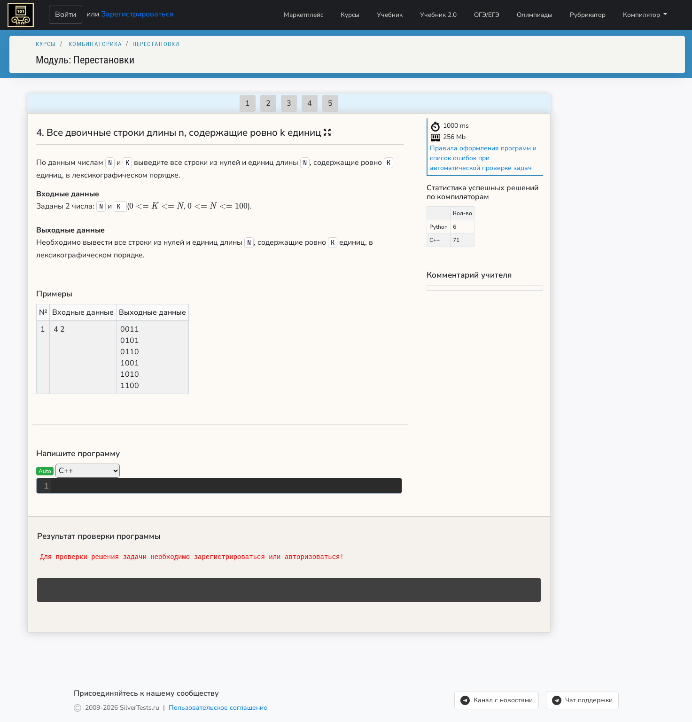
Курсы (350, 14)
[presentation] (156, 206)
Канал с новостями (496, 700)
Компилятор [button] (642, 14)
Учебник (390, 14)
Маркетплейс (303, 14)
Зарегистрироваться (137, 13)
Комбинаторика (96, 43)
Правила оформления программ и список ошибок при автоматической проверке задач (483, 158)
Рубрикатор (588, 14)
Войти (65, 14)
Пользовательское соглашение (218, 707)
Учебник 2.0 (438, 14)
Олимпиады (534, 14)
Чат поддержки (582, 700)
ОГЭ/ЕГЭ (486, 14)
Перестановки (155, 43)
